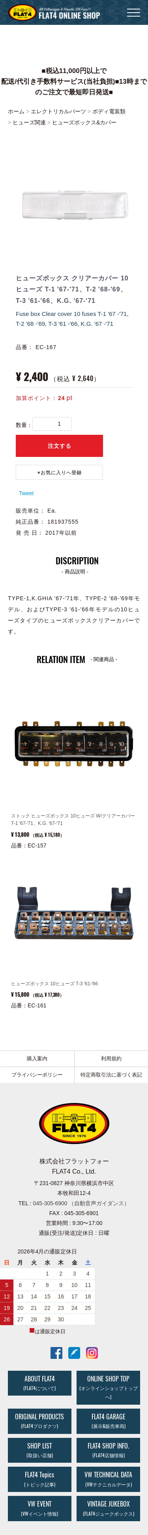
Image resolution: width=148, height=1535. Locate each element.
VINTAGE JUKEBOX (108, 1508)
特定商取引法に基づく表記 (111, 1075)
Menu (133, 9)
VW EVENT (39, 1508)
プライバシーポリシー (37, 1075)
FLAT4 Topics (39, 1479)
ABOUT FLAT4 (39, 1382)
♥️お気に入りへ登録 (59, 472)
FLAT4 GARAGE (109, 1421)
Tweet (26, 493)
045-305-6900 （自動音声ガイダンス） (81, 1203)
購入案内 (37, 1059)
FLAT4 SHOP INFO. (108, 1449)
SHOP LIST (39, 1449)
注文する (59, 446)
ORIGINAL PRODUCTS (39, 1421)
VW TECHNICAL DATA (108, 1479)
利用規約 (111, 1059)
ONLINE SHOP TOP (108, 1387)
